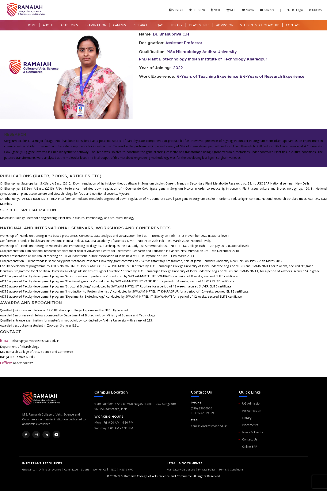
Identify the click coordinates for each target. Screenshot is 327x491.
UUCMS (315, 10)
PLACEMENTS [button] (199, 25)
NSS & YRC (126, 469)
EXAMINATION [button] (95, 25)
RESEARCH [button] (141, 25)
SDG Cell (176, 10)
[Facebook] (26, 434)
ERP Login (295, 10)
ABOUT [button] (48, 25)
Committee (71, 469)
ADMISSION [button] (224, 25)
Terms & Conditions (231, 469)
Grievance (28, 469)
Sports (85, 469)
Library (246, 418)
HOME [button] (31, 25)
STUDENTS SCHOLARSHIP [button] (259, 25)
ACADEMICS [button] (69, 25)
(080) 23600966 (201, 408)
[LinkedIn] (46, 434)
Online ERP (249, 446)
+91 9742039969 (202, 413)
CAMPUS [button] (119, 25)
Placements (250, 425)
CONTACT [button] (293, 25)
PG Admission (251, 411)
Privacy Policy (207, 469)
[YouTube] (56, 434)
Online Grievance (50, 469)
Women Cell (100, 469)
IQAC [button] (159, 25)
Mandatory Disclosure (181, 469)
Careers (267, 10)
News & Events (252, 432)
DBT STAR (197, 10)
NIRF (231, 10)
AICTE (216, 10)
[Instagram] (36, 434)
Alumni (248, 10)
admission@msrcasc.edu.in (209, 426)
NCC (113, 469)
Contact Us (249, 439)
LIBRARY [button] (176, 25)
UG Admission (251, 403)
